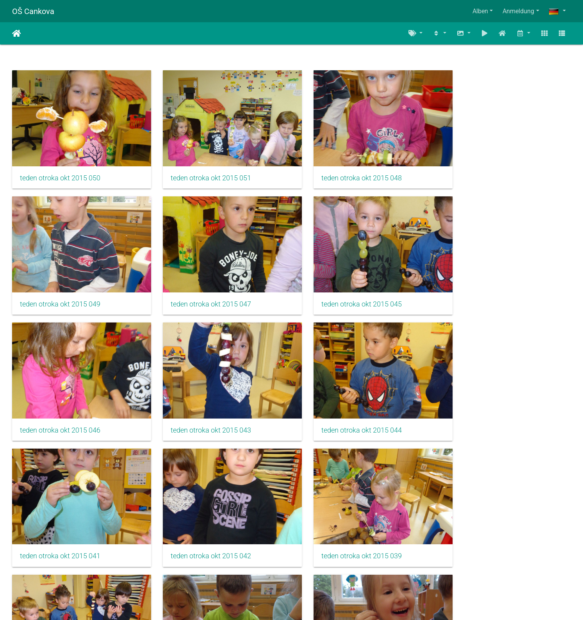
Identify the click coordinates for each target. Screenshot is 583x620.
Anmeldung (518, 11)
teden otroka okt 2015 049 (488, 172)
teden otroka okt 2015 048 (345, 172)
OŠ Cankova (33, 11)
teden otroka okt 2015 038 (345, 534)
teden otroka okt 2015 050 (60, 172)
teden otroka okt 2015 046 (345, 293)
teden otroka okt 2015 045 (202, 293)
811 (334, 573)
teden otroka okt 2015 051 (202, 172)
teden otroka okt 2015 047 (60, 293)
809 (288, 573)
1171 (378, 573)
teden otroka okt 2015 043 (488, 293)
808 (265, 573)
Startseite (16, 33)
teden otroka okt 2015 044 (60, 413)
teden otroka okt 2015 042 (345, 413)
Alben (480, 11)
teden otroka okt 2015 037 (202, 534)
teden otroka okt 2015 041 (202, 413)
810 (311, 573)
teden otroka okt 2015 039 (488, 413)
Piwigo (308, 603)
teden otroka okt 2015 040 (60, 534)
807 (242, 573)
